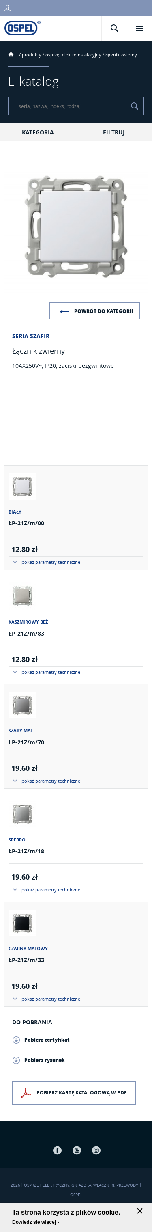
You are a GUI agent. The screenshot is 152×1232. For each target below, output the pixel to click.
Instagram (96, 1150)
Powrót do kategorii (103, 311)
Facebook (57, 1150)
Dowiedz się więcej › (35, 1222)
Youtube (77, 1150)
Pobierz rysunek (44, 1060)
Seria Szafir (30, 336)
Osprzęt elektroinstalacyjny (73, 55)
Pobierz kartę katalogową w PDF (81, 1093)
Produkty (31, 55)
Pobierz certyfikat (47, 1039)
